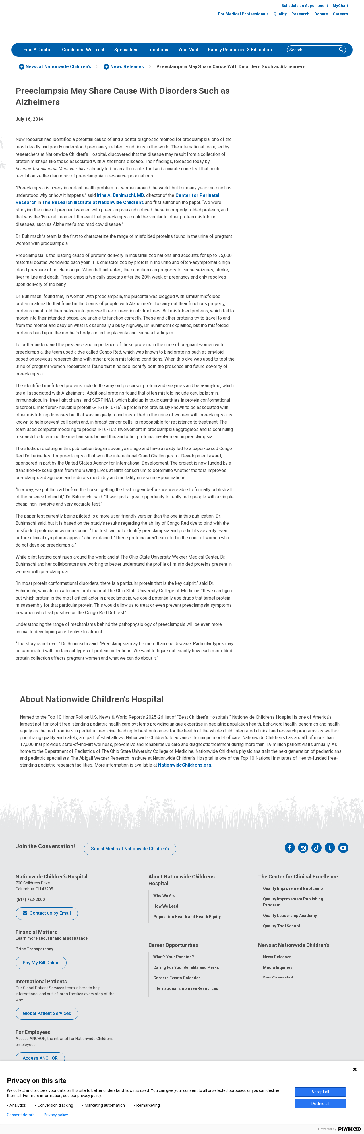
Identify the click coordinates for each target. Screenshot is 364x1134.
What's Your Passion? (173, 987)
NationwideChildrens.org (184, 765)
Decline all (320, 1103)
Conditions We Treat (83, 49)
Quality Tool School (281, 925)
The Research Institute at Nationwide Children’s (93, 202)
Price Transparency (34, 949)
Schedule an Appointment (305, 5)
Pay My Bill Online (41, 962)
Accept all (320, 1092)
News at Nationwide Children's (293, 977)
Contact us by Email (47, 913)
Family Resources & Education (240, 49)
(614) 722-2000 (30, 899)
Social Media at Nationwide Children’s (130, 848)
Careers (340, 14)
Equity (269, 957)
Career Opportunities (173, 977)
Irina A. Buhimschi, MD (120, 195)
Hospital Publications (283, 1019)
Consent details (21, 1115)
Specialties (125, 49)
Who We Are (164, 894)
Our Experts (274, 1029)
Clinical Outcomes (280, 935)
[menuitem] (38, 49)
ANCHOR (161, 1040)
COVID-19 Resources (173, 1051)
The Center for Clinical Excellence (298, 877)
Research (300, 14)
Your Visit (188, 49)
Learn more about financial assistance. (52, 938)
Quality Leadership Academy (290, 914)
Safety (269, 946)
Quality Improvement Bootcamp (293, 887)
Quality (280, 14)
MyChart (340, 5)
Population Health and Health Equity (187, 915)
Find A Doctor (38, 49)
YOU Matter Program (173, 1029)
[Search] (312, 49)
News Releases (277, 987)
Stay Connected (278, 1008)
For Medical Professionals (243, 14)
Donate (321, 14)
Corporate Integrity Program (180, 925)
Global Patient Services (47, 1013)
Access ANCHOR (40, 1058)
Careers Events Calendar (176, 1008)
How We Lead (165, 904)
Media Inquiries (278, 998)
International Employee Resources (185, 1019)
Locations (157, 49)
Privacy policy (56, 1115)
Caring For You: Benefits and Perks (186, 998)
